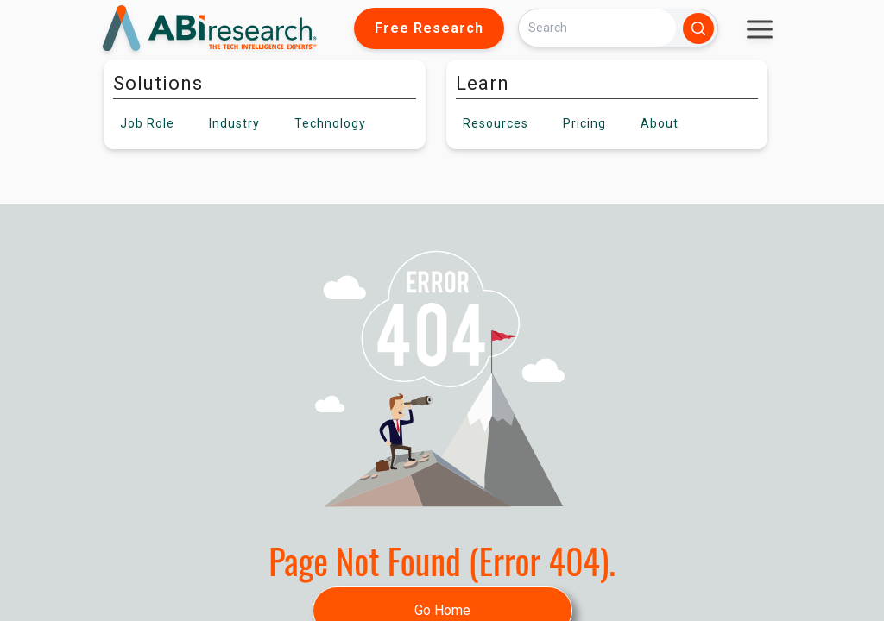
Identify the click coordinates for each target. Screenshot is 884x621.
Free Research (429, 28)
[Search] (597, 28)
